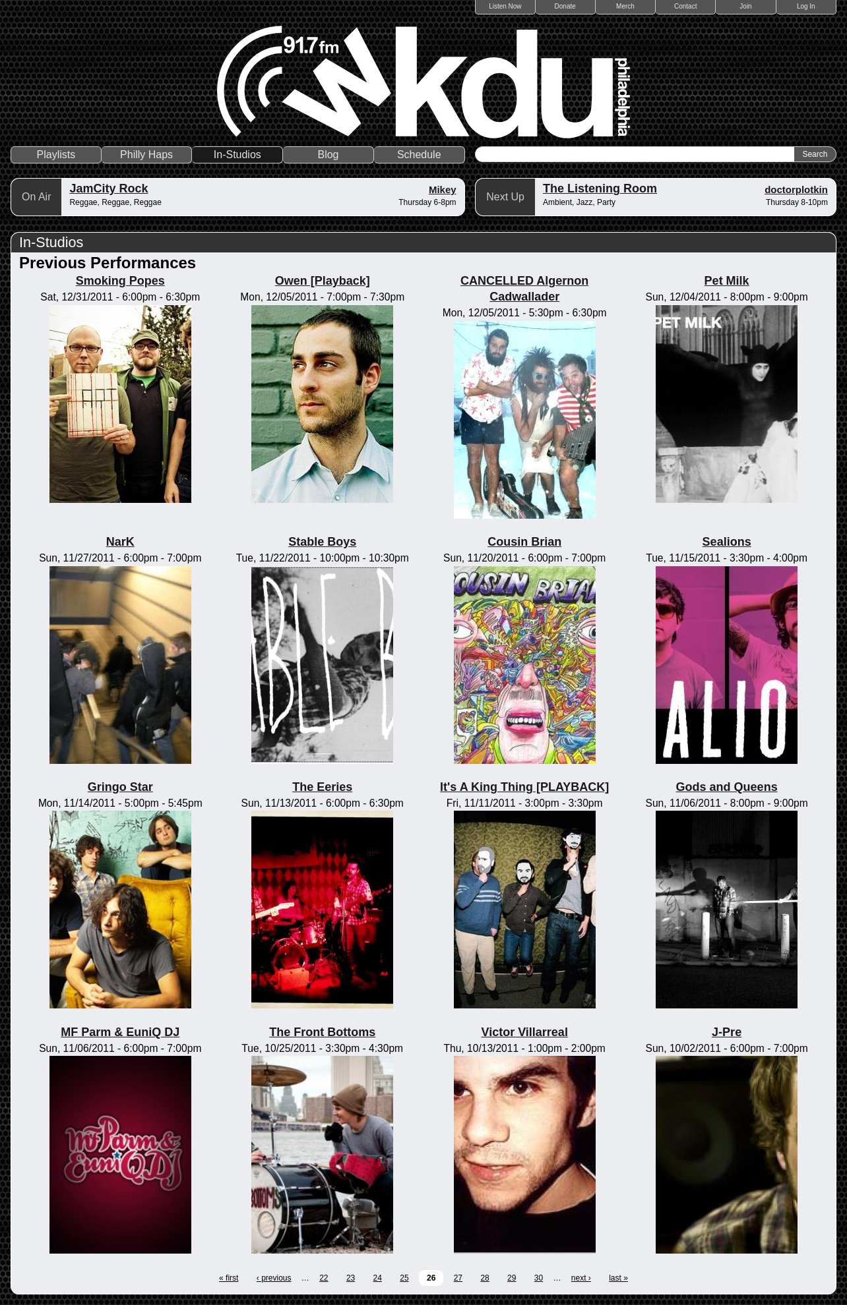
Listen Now (505, 6)
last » (618, 1278)
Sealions (727, 541)
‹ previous (274, 1278)
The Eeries (322, 787)
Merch (625, 6)
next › (581, 1278)
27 (458, 1278)
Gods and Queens (727, 787)
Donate (565, 6)
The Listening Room (600, 188)
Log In (806, 6)
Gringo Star (120, 787)
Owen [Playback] (322, 280)
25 (404, 1278)
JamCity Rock (108, 188)
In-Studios (237, 154)
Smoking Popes (120, 280)
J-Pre (726, 1032)
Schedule (419, 154)
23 (350, 1278)
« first (228, 1278)
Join (745, 6)
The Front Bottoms (322, 1032)
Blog (328, 154)
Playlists (56, 154)
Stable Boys (322, 541)
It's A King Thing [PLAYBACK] (524, 787)
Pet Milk (727, 280)
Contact (685, 6)
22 (323, 1278)
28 (484, 1278)
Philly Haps (146, 154)
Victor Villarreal (524, 1032)
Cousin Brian (524, 541)
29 (511, 1278)
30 (538, 1278)
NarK (120, 541)
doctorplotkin (796, 189)
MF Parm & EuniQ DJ (120, 1032)
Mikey (442, 189)
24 (377, 1278)
